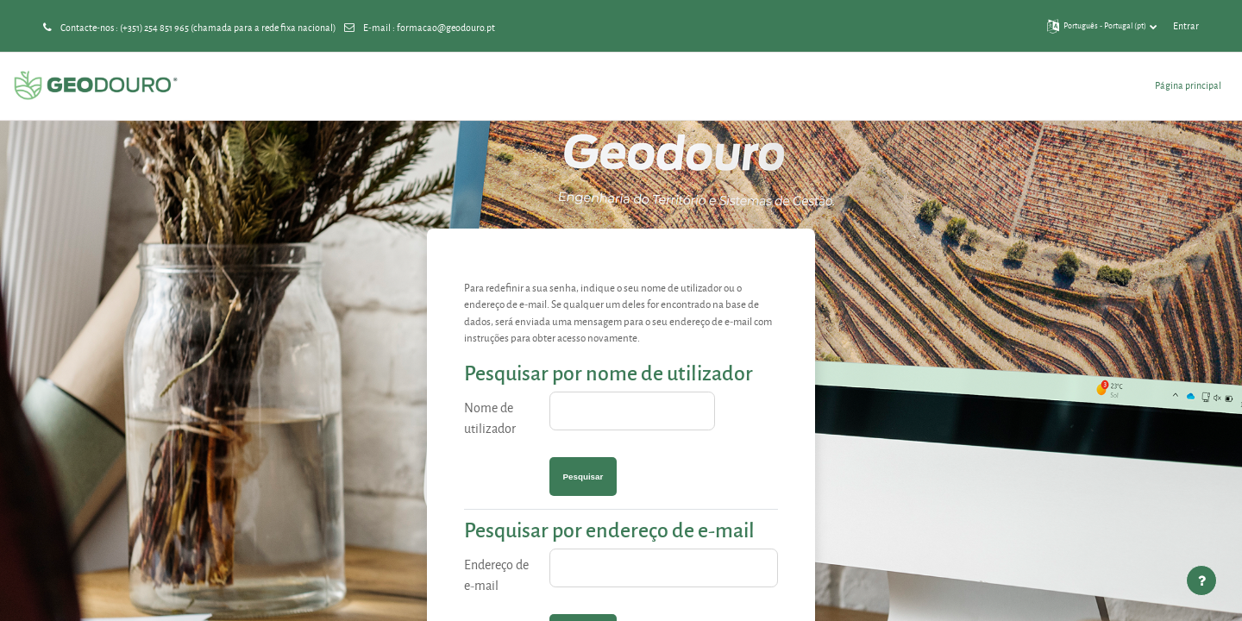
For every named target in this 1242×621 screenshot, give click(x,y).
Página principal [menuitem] (1188, 84)
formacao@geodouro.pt (446, 27)
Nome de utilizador (490, 417)
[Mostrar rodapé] (1201, 580)
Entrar (1186, 25)
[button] (1102, 26)
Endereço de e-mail (496, 574)
